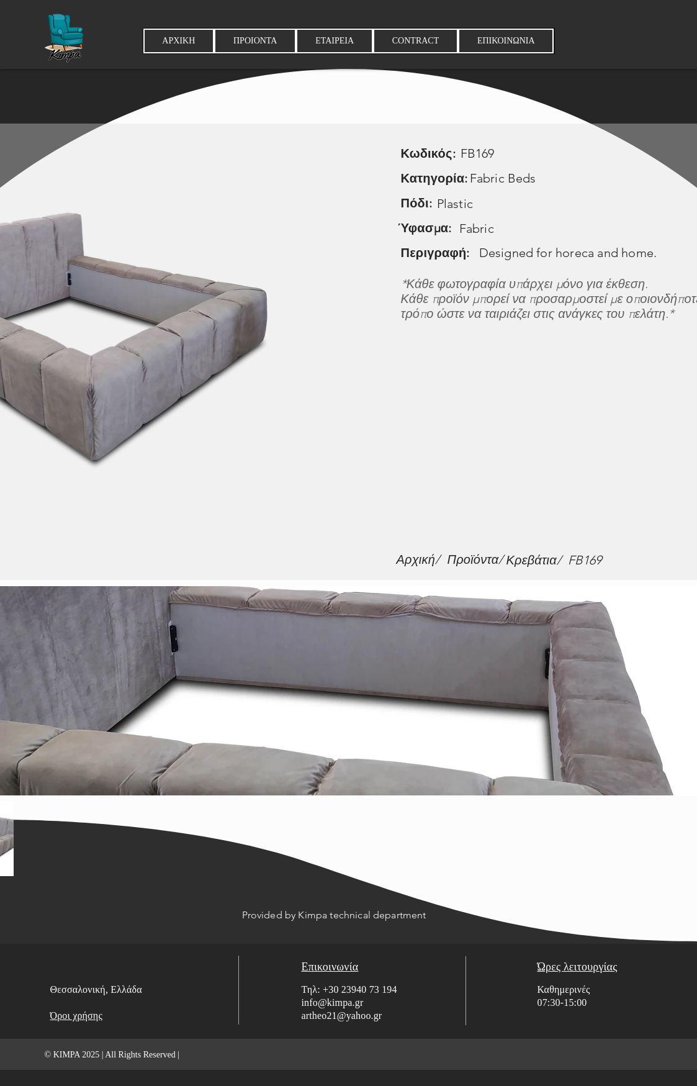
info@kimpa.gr (333, 1002)
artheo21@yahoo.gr (342, 1015)
